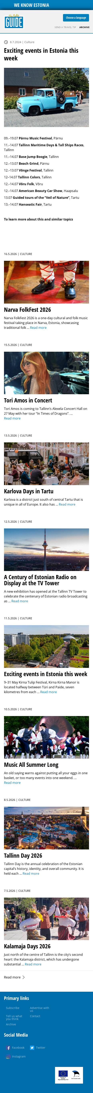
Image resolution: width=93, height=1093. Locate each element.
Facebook (18, 1047)
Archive (84, 27)
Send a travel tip (65, 27)
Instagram (19, 1056)
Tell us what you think (14, 1017)
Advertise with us (39, 1009)
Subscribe (12, 1008)
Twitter (40, 1047)
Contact (35, 1016)
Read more (12, 977)
